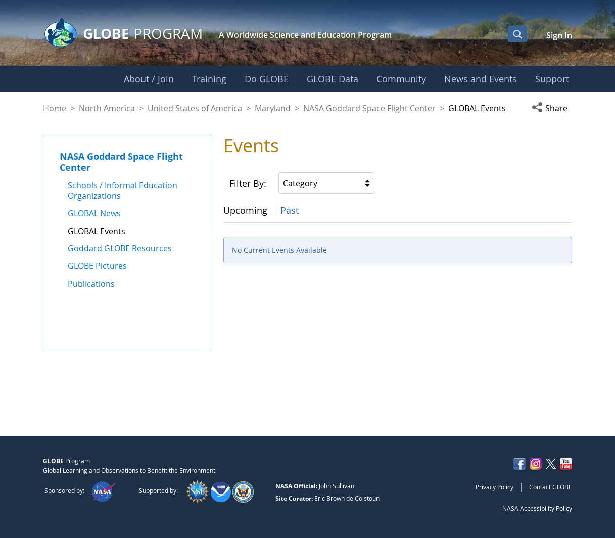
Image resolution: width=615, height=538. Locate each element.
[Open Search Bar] (517, 34)
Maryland (273, 108)
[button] (552, 108)
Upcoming (245, 210)
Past (289, 210)
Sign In (559, 35)
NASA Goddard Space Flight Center (369, 108)
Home (54, 108)
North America (107, 108)
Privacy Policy (494, 487)
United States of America (195, 108)
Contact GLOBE (550, 487)
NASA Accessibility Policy (537, 508)
